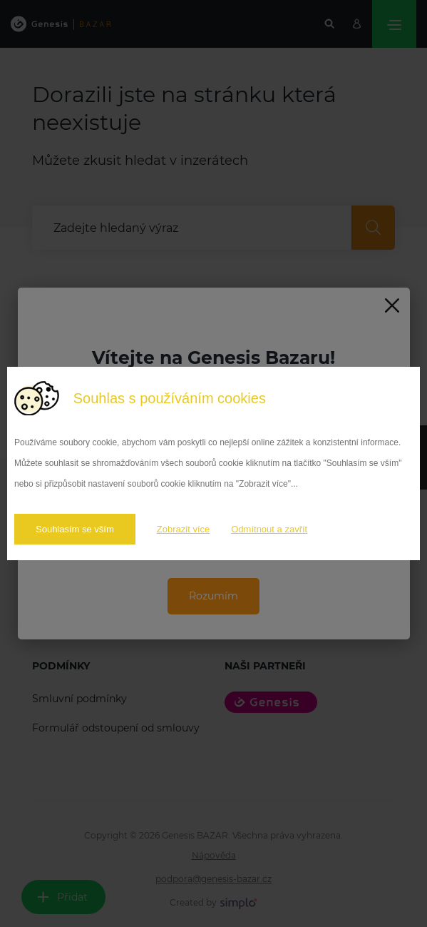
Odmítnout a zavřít (269, 529)
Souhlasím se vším (75, 529)
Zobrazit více (183, 529)
